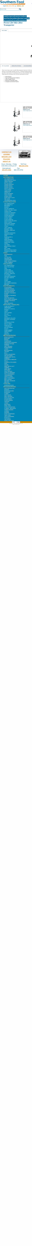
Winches (6, 334)
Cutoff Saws (8, 218)
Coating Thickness (9, 290)
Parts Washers (8, 193)
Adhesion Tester (9, 289)
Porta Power (8, 195)
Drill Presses (8, 346)
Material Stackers (9, 319)
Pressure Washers (9, 233)
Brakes (6, 339)
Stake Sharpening (9, 413)
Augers (6, 207)
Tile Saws (7, 244)
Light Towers (8, 227)
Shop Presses (8, 371)
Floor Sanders (8, 219)
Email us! (20, 6)
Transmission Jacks (10, 200)
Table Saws (7, 415)
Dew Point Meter (9, 291)
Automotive (10, 16)
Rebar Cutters (8, 234)
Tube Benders (8, 375)
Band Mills (7, 418)
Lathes (6, 349)
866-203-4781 (10, 6)
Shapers (6, 412)
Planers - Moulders (10, 408)
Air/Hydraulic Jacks (10, 180)
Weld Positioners (9, 378)
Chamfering (7, 341)
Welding (6, 284)
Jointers (6, 401)
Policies (6, 159)
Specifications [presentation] (16, 66)
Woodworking (22, 20)
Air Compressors (9, 203)
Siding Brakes (8, 239)
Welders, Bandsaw (9, 380)
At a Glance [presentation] (5, 66)
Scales (6, 279)
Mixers (6, 231)
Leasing (6, 154)
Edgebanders (8, 399)
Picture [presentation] (4, 30)
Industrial (7, 18)
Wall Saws (7, 248)
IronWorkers (8, 347)
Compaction (7, 211)
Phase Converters (9, 354)
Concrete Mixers (9, 214)
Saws (5, 235)
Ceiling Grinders (9, 208)
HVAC (25, 16)
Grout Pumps (8, 222)
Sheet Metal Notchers (7, 369)
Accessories (8, 287)
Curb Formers (8, 216)
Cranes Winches (9, 184)
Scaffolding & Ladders (8, 237)
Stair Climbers (8, 262)
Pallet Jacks (8, 323)
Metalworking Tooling (8, 351)
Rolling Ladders (9, 277)
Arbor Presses (8, 181)
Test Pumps (7, 281)
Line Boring (7, 419)
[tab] (4, 30)
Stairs (6, 280)
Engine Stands (8, 187)
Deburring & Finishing (10, 342)
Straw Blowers (8, 241)
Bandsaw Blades (9, 385)
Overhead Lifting (9, 322)
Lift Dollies (7, 257)
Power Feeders (8, 409)
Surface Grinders (9, 372)
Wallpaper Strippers (10, 283)
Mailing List (6, 157)
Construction (19, 16)
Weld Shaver (8, 379)
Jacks (6, 316)
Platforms (7, 275)
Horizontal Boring (9, 223)
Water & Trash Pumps (10, 250)
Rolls (6, 361)
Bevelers (7, 338)
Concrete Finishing (9, 212)
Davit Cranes (8, 312)
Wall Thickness (8, 303)
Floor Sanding (8, 400)
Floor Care (7, 269)
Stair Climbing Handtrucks (8, 331)
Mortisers (7, 404)
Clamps (6, 393)
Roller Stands (8, 327)
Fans (5, 255)
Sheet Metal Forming (10, 261)
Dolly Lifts (7, 315)
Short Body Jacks (9, 197)
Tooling (15, 20)
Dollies (6, 314)
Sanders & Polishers (10, 362)
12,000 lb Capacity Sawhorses (9, 307)
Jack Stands (7, 189)
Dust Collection (9, 267)
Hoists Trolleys (9, 188)
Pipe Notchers (8, 355)
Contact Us (6, 152)
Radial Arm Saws (9, 420)
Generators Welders (10, 220)
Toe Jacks (7, 199)
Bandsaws (7, 392)
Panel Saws (7, 405)
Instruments (14, 18)
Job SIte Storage (9, 225)
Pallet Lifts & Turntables (8, 325)
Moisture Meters (9, 298)
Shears (6, 365)
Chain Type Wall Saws (10, 210)
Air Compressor (9, 179)
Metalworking (8, 20)
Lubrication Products (7, 192)
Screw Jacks (8, 196)
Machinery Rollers (9, 318)
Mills (5, 353)
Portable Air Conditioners (8, 259)
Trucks (6, 332)
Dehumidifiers (8, 254)
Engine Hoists (8, 185)
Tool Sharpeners (9, 374)
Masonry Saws (8, 229)
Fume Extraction (9, 272)
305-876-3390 (6, 170)
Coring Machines (9, 215)
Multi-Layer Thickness (10, 299)
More (5, 320)
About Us (6, 161)
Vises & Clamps (8, 376)
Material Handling (24, 18)
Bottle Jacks (8, 183)
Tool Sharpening (9, 416)
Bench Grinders (9, 337)
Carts (6, 311)
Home (5, 16)
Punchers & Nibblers (10, 359)
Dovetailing (7, 395)
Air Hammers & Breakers (8, 205)
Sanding (6, 411)
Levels (6, 226)
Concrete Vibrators (10, 251)
